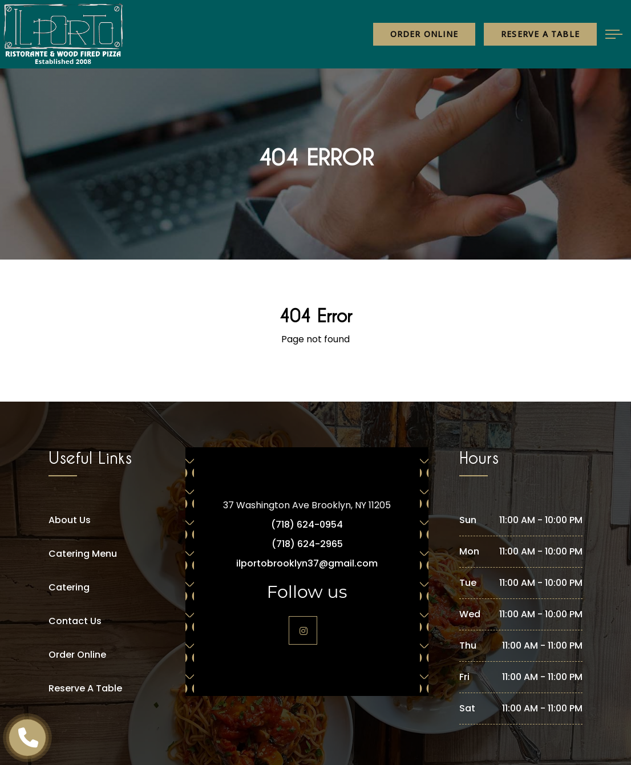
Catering (69, 587)
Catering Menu (82, 553)
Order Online (424, 34)
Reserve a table (540, 34)
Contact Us (75, 621)
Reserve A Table (85, 688)
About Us (69, 520)
